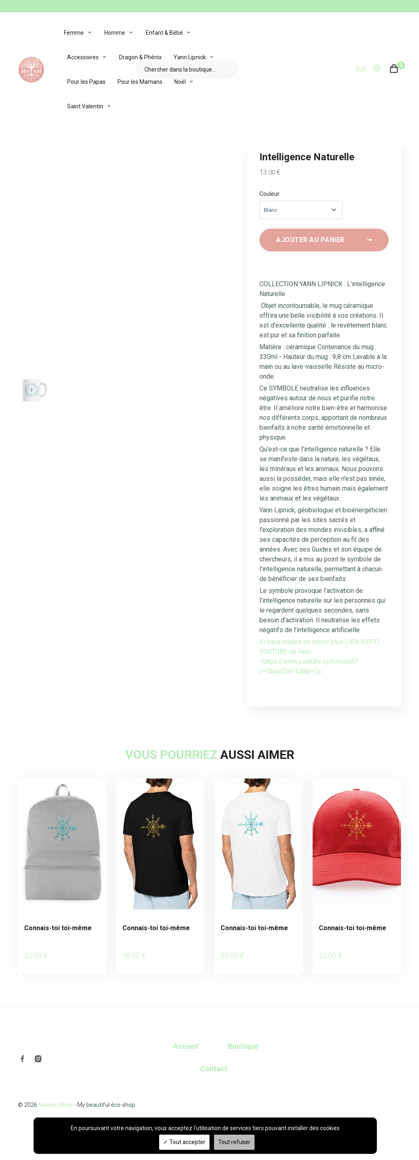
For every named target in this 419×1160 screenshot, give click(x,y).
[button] (379, 69)
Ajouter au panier (324, 244)
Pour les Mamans (139, 82)
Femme (74, 32)
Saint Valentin (85, 106)
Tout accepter (184, 1142)
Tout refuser (234, 1142)
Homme (114, 32)
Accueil (185, 1039)
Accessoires (83, 57)
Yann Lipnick (189, 57)
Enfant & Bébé (164, 32)
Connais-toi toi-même (58, 932)
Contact (214, 1061)
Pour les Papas (86, 82)
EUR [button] (361, 69)
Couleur (269, 194)
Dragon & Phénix (140, 57)
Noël (180, 82)
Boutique (243, 1039)
